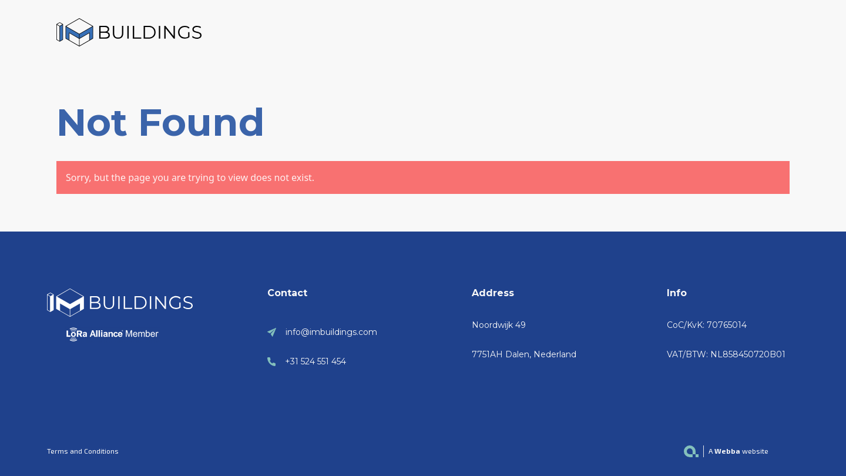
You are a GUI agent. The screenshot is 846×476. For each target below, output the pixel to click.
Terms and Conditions (83, 451)
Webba (727, 451)
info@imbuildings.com (331, 332)
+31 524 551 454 (315, 361)
